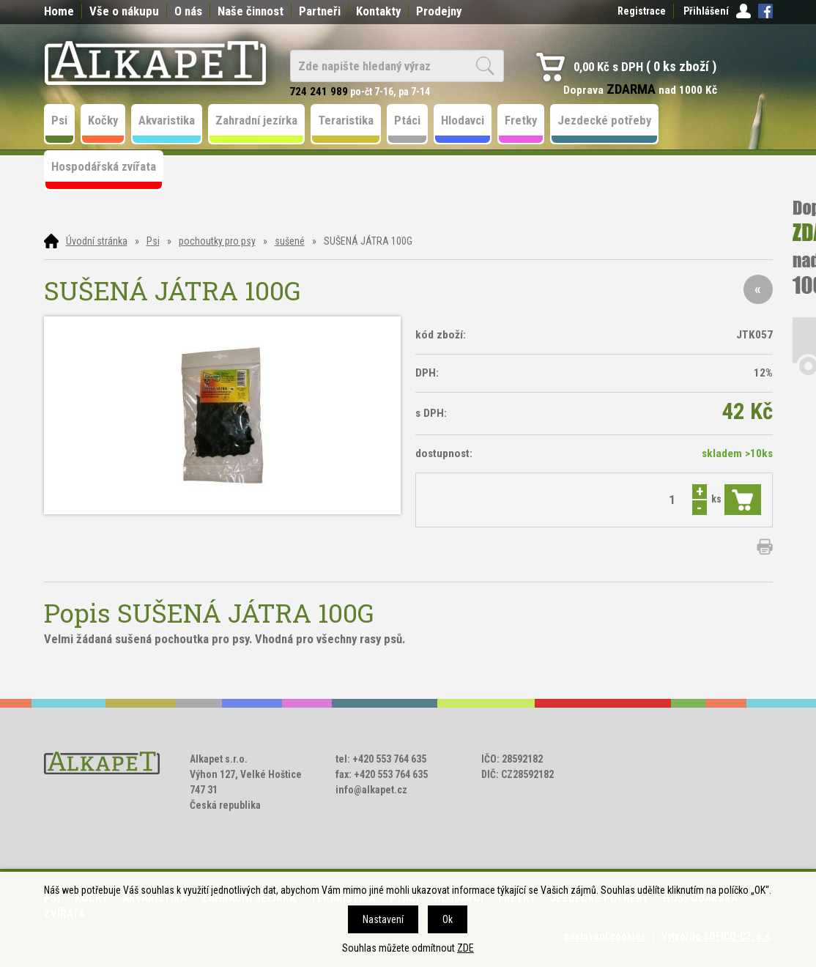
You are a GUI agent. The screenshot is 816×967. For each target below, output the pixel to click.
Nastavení (383, 919)
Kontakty (378, 11)
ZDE (465, 948)
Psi (153, 241)
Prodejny (438, 11)
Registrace (641, 11)
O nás (188, 11)
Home (59, 11)
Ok (447, 919)
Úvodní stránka (96, 241)
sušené (290, 241)
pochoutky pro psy (217, 241)
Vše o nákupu (124, 11)
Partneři (320, 11)
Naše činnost (250, 11)
